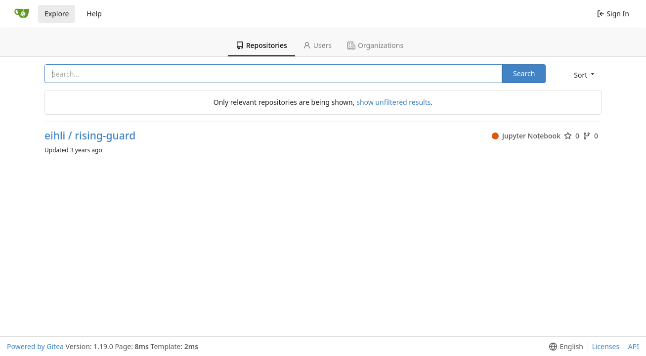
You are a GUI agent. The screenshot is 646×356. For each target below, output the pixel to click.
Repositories (261, 45)
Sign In (613, 13)
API (633, 346)
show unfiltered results (393, 102)
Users (317, 45)
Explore (56, 13)
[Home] (21, 13)
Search (524, 73)
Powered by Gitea (35, 346)
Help (94, 13)
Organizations (375, 45)
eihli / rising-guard (89, 135)
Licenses (606, 346)
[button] (583, 74)
